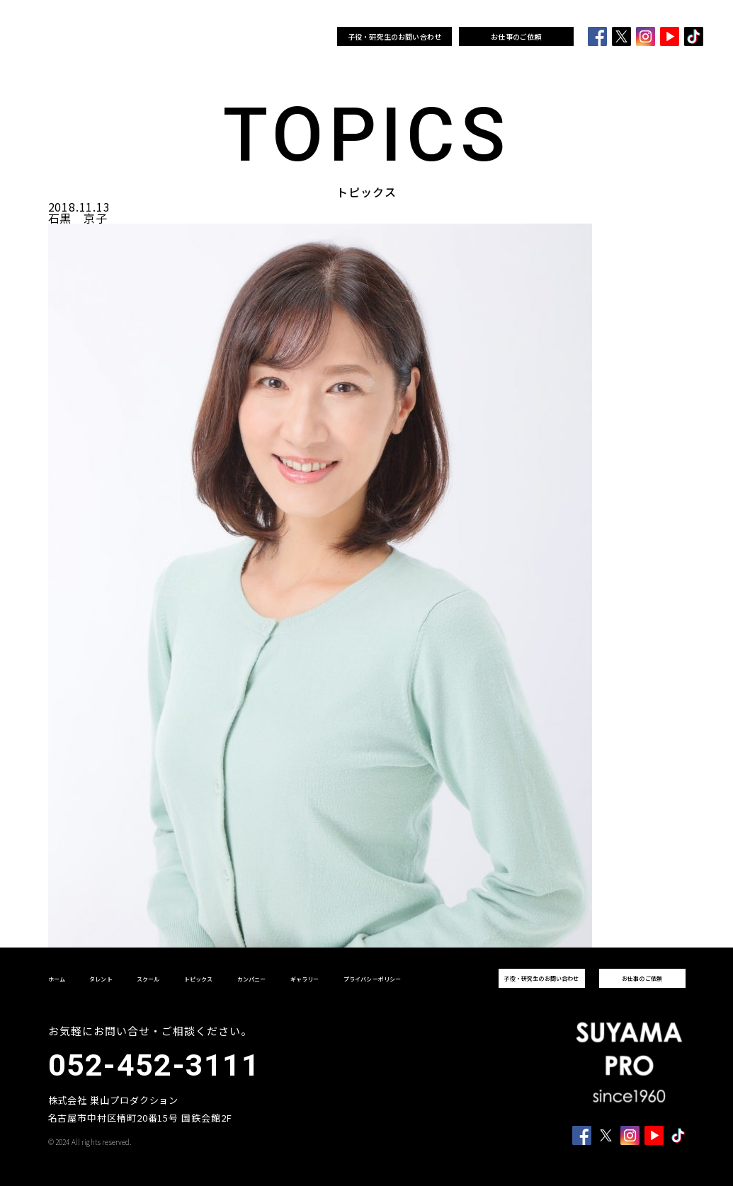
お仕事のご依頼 (516, 36)
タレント (180, 37)
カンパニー (277, 37)
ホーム (152, 37)
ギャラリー (312, 37)
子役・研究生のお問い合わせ (395, 36)
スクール (211, 37)
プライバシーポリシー (372, 979)
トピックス (240, 37)
